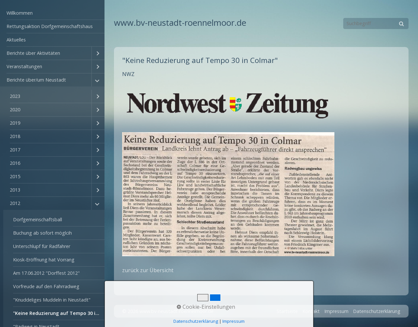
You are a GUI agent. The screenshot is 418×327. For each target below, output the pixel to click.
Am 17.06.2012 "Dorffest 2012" (46, 273)
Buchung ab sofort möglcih (42, 233)
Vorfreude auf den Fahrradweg (46, 286)
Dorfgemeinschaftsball (37, 219)
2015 (15, 176)
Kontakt (311, 311)
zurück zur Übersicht (147, 270)
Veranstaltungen (24, 66)
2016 (15, 163)
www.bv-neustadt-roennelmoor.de (180, 22)
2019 (15, 123)
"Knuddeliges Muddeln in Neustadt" (51, 300)
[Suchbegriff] (376, 23)
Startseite (287, 311)
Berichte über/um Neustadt (36, 80)
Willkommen (20, 13)
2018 (15, 136)
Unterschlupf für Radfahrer (41, 246)
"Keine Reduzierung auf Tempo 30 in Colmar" (58, 313)
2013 (15, 190)
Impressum (336, 311)
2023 (15, 96)
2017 (15, 150)
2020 (15, 109)
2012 (15, 203)
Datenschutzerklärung (376, 311)
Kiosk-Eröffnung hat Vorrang (43, 260)
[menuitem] (52, 13)
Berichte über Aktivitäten (33, 53)
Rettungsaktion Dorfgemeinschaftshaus (50, 26)
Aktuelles (16, 40)
